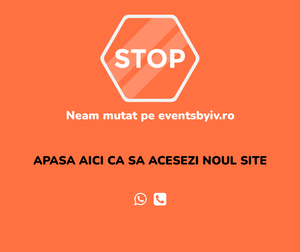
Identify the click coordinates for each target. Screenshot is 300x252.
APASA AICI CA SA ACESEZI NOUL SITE (150, 161)
